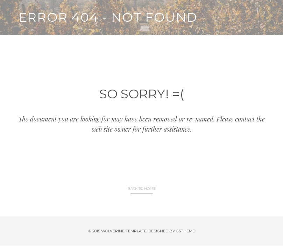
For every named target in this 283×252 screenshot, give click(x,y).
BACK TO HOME (142, 188)
